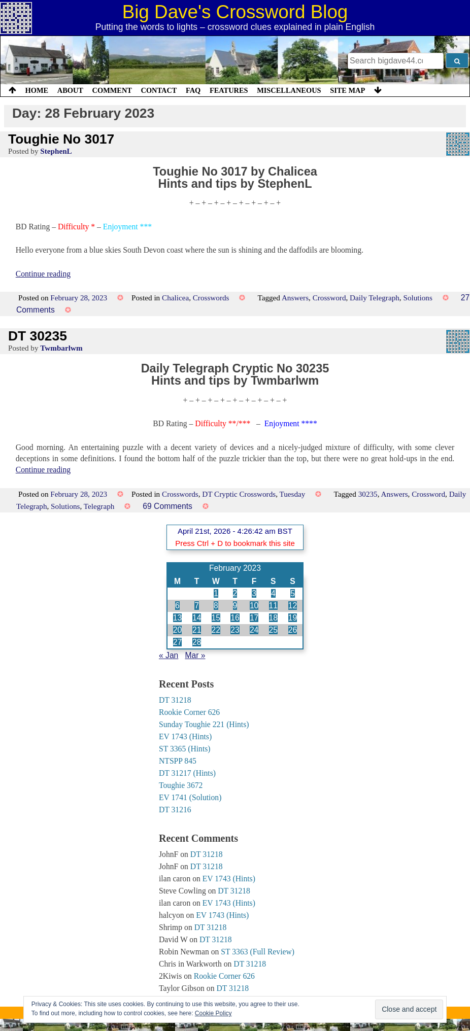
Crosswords (211, 297)
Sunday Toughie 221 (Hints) (204, 724)
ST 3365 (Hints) (185, 748)
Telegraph (99, 506)
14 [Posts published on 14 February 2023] (196, 617)
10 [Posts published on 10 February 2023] (254, 605)
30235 (368, 494)
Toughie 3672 (181, 785)
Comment (112, 90)
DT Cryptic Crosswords (239, 494)
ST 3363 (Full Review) (257, 951)
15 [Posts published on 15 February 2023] (216, 617)
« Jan (168, 655)
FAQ (193, 90)
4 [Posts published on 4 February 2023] (273, 593)
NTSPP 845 (177, 761)
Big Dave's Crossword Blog (235, 12)
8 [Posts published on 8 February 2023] (216, 605)
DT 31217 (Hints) (187, 773)
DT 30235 (37, 335)
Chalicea (175, 297)
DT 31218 (175, 700)
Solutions (417, 297)
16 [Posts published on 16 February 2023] (234, 617)
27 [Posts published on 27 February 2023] (177, 642)
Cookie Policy (213, 1013)
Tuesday (293, 494)
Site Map (347, 90)
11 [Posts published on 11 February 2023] (273, 605)
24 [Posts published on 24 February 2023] (254, 630)
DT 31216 (175, 809)
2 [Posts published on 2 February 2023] (235, 593)
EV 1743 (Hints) (185, 736)
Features (229, 90)
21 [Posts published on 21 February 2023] (196, 630)
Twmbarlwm (61, 347)
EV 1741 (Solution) (190, 797)
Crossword (329, 297)
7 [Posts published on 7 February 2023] (196, 605)
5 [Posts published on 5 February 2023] (292, 593)
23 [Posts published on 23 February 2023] (234, 630)
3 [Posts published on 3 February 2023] (254, 593)
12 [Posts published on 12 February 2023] (292, 605)
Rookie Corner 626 (189, 712)
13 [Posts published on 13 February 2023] (177, 617)
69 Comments (167, 506)
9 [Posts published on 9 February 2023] (235, 605)
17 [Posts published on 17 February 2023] (254, 617)
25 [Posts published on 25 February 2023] (273, 630)
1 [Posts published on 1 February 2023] (216, 593)
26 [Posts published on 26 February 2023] (292, 630)
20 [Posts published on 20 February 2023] (177, 630)
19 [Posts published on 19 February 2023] (292, 617)
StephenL (56, 151)
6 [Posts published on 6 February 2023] (177, 605)
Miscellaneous (289, 90)
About (70, 90)
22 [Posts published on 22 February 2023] (216, 630)
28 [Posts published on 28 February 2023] (196, 642)
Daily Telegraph (374, 297)
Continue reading (43, 273)
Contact (159, 90)
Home (37, 90)
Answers (295, 297)
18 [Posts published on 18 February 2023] (273, 617)
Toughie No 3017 (61, 139)
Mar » (195, 655)
